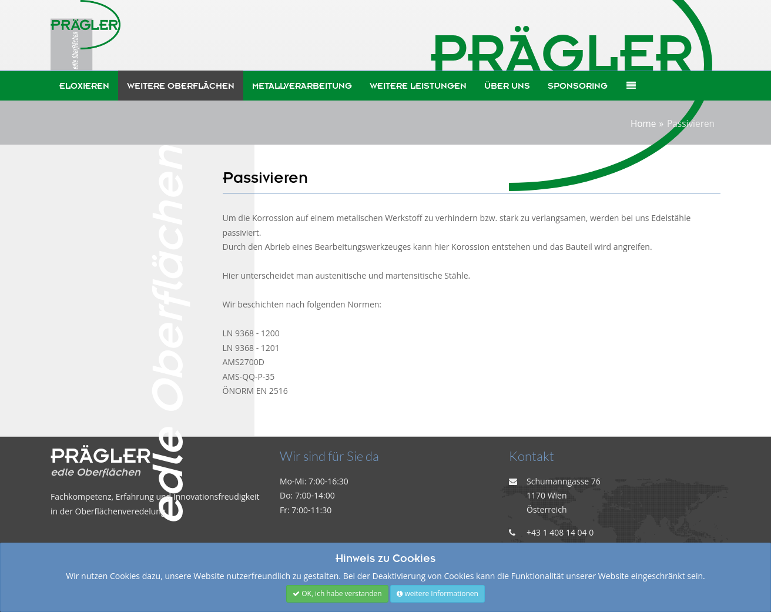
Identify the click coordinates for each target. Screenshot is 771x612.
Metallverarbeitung (302, 86)
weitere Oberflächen (180, 86)
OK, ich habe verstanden (337, 593)
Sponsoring (578, 86)
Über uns (507, 86)
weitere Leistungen (418, 86)
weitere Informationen (437, 593)
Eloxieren (84, 86)
